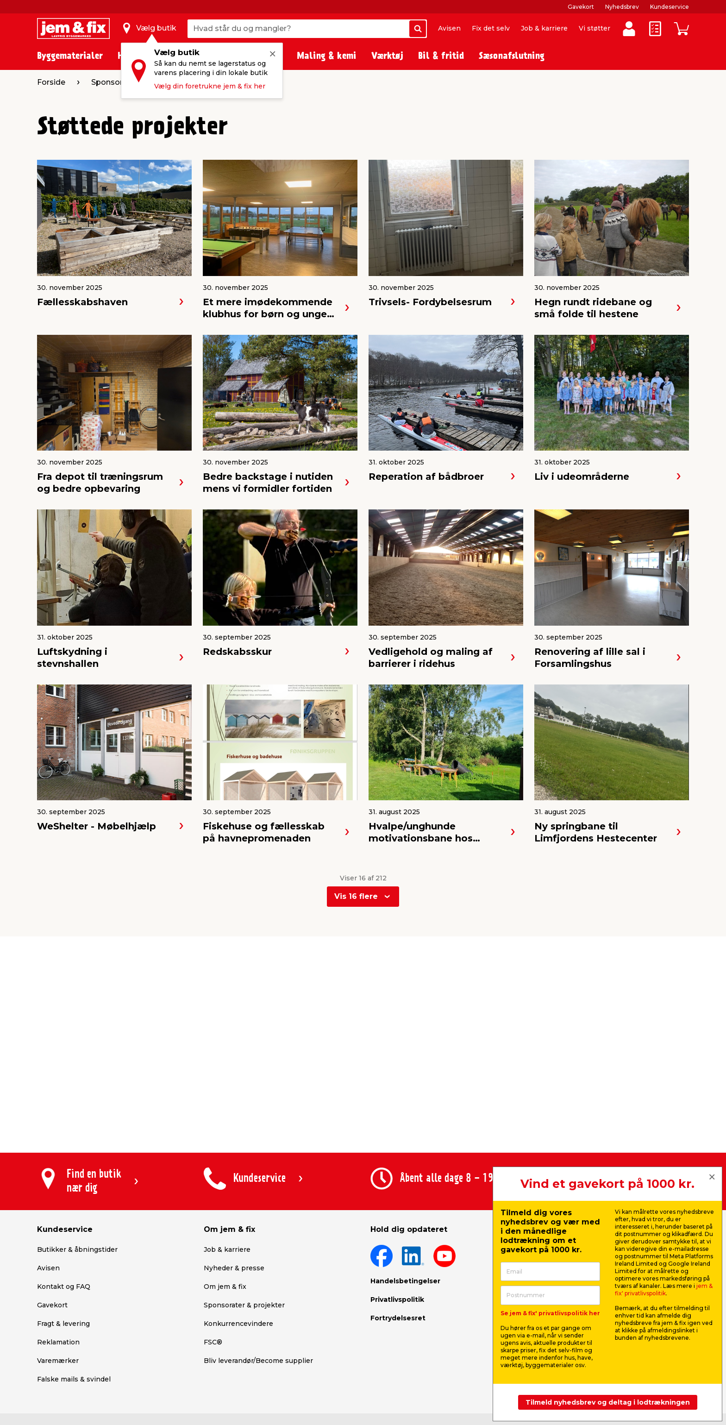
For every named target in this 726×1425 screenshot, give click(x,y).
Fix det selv (491, 28)
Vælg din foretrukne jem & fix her (209, 86)
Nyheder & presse (234, 1268)
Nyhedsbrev (622, 7)
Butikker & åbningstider (77, 1249)
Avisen (449, 28)
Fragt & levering (63, 1323)
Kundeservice (669, 7)
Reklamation (58, 1342)
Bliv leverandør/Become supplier (258, 1360)
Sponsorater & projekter (244, 1305)
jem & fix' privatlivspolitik (664, 1289)
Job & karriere (544, 28)
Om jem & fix (225, 1286)
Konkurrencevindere (238, 1323)
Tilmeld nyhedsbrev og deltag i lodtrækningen (608, 1402)
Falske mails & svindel (74, 1379)
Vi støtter (594, 28)
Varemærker (58, 1360)
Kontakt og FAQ (63, 1286)
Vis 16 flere (356, 896)
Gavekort (581, 7)
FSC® (213, 1342)
